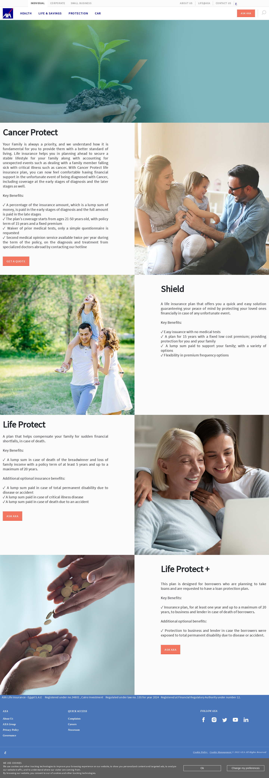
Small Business (81, 3)
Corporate (57, 3)
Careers (72, 724)
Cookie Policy (200, 752)
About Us (186, 3)
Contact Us (223, 3)
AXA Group (9, 724)
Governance (9, 735)
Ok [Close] (202, 768)
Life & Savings (50, 13)
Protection (78, 13)
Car (98, 13)
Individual (38, 3)
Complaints (74, 718)
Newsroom (74, 730)
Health (26, 13)
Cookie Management (221, 752)
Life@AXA (204, 3)
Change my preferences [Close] (245, 768)
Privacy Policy (11, 730)
